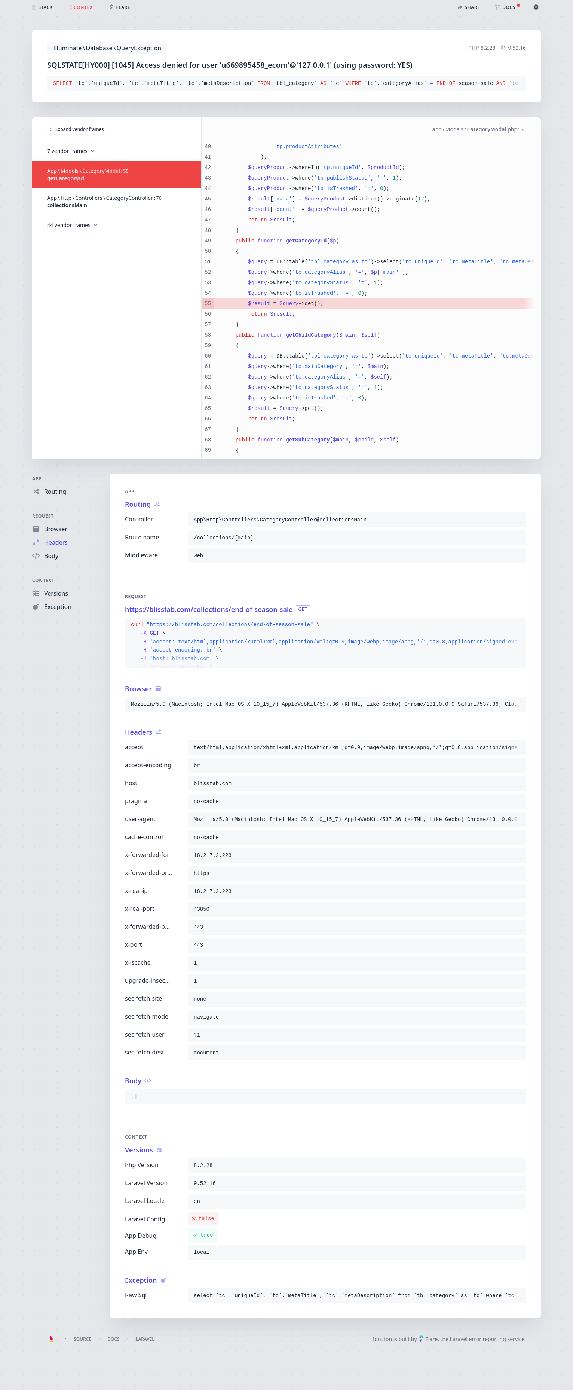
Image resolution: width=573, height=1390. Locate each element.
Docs (113, 1339)
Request (43, 516)
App (37, 478)
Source (82, 1339)
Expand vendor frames (77, 129)
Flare (428, 1338)
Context (43, 580)
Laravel (145, 1339)
